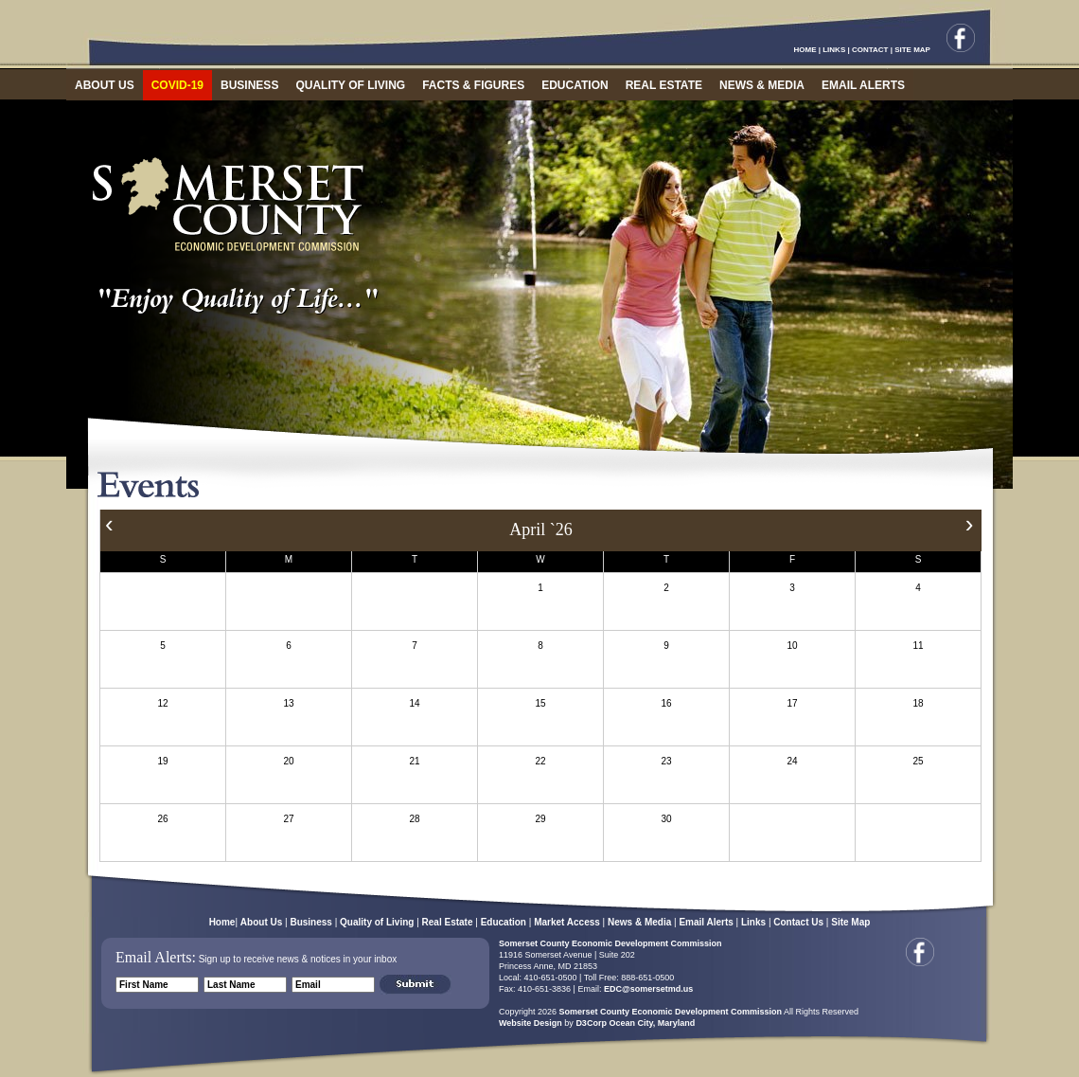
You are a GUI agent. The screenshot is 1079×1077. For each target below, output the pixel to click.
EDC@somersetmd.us (647, 989)
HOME (805, 49)
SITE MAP (912, 49)
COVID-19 (177, 85)
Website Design (530, 1023)
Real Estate (447, 922)
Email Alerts (706, 922)
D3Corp (591, 1023)
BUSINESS (249, 85)
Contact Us (798, 922)
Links (753, 922)
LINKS (834, 49)
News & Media (639, 922)
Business (310, 922)
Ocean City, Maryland (652, 1023)
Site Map (850, 922)
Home (222, 922)
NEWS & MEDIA (762, 85)
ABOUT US (104, 85)
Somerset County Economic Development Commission (610, 943)
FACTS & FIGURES (473, 85)
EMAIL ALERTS (863, 85)
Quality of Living (377, 922)
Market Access (567, 922)
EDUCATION (574, 85)
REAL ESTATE (664, 85)
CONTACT (870, 49)
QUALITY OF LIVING (350, 85)
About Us (261, 922)
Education (503, 922)
